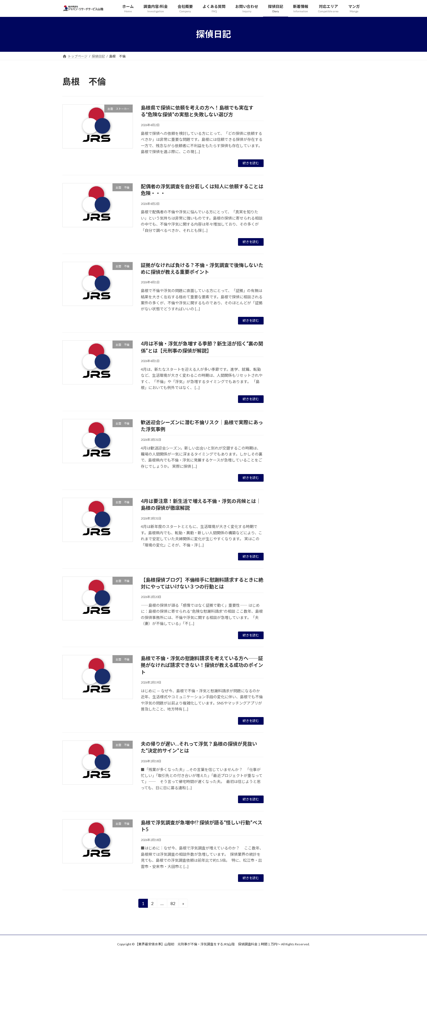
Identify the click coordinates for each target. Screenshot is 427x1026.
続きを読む (251, 163)
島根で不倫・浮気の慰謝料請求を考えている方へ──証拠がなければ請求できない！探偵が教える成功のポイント (202, 665)
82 (172, 904)
